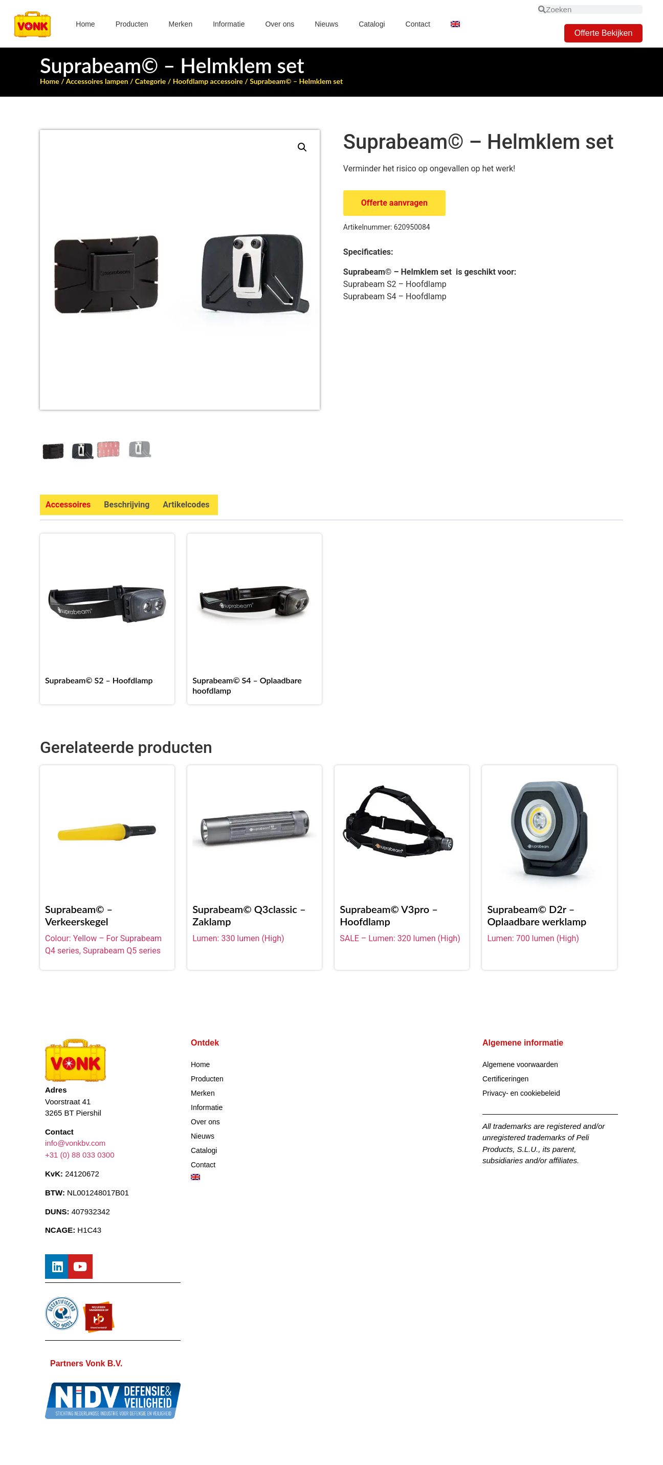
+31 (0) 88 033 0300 (80, 1154)
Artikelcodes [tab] (186, 504)
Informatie (229, 24)
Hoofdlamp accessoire (208, 81)
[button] (302, 147)
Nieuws (326, 24)
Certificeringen (505, 1079)
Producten (132, 24)
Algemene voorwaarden (520, 1064)
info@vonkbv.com (75, 1143)
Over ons (279, 24)
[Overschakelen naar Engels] (455, 24)
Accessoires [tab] (68, 504)
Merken (181, 24)
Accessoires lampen (97, 81)
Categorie (150, 81)
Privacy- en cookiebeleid (521, 1093)
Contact (418, 24)
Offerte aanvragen (394, 203)
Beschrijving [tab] (126, 504)
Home (85, 24)
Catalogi (372, 24)
